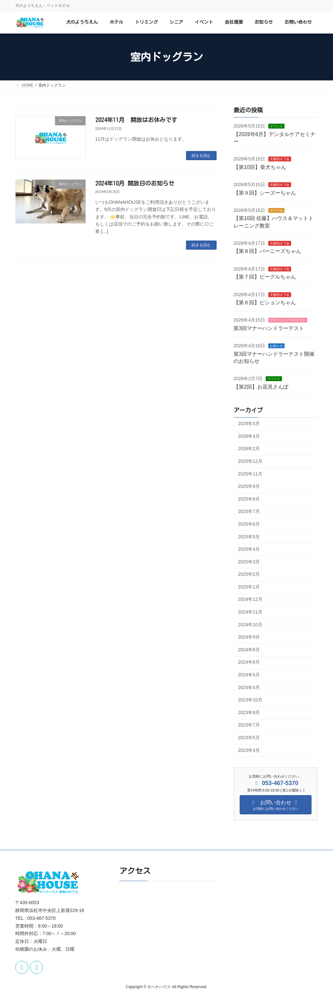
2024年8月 (249, 649)
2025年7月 (249, 511)
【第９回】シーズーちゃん (264, 193)
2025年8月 (249, 499)
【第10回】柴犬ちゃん (259, 167)
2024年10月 (250, 624)
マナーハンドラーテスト (287, 320)
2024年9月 (249, 637)
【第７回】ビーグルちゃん (264, 277)
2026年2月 (249, 448)
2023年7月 (249, 725)
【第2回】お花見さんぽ (260, 387)
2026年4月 (249, 436)
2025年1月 (249, 586)
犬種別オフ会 (279, 159)
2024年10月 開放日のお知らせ (134, 183)
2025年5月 (249, 536)
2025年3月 (249, 561)
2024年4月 (249, 687)
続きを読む (201, 155)
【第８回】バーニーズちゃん (267, 251)
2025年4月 (249, 549)
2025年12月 (250, 461)
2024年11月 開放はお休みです (136, 120)
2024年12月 (250, 599)
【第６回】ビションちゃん (264, 302)
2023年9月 (249, 712)
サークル (276, 210)
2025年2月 (249, 574)
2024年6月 (249, 662)
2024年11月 (250, 611)
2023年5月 (249, 737)
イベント (276, 126)
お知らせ (276, 346)
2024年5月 (249, 674)
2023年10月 (250, 700)
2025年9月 (249, 486)
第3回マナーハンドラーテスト (268, 328)
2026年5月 (249, 423)
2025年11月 (250, 473)
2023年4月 (249, 750)
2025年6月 (249, 524)
